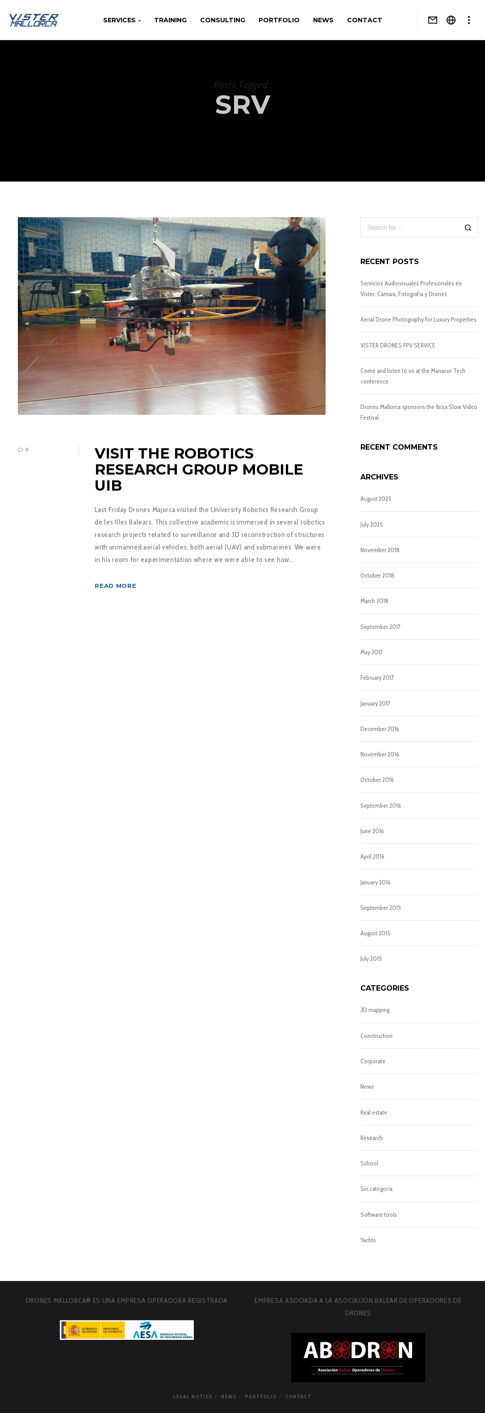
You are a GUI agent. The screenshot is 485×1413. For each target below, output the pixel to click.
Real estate (373, 1112)
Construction (376, 1036)
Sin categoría (376, 1189)
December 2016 (379, 729)
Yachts (368, 1240)
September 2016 (380, 806)
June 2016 (372, 831)
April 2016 (372, 856)
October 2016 (377, 780)
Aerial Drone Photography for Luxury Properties (418, 319)
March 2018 (374, 601)
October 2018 (377, 575)
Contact (298, 1396)
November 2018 (380, 550)
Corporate (372, 1061)
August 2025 (375, 499)
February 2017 (377, 677)
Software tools (378, 1215)
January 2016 (375, 882)
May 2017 (371, 652)
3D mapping (374, 1010)
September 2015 (380, 908)
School (369, 1163)
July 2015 (371, 958)
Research (371, 1138)
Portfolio (261, 1396)
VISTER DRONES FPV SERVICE (397, 345)
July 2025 (371, 525)
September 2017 (380, 627)
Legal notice (193, 1396)
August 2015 (375, 933)
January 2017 (375, 703)
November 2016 (379, 754)
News (367, 1086)
